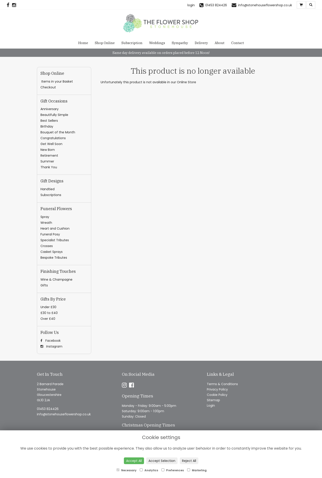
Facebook (50, 340)
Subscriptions (50, 195)
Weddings (157, 43)
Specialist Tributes (54, 240)
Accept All (134, 461)
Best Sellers (49, 120)
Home (83, 43)
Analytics (149, 470)
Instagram (51, 346)
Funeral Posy (50, 234)
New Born (47, 149)
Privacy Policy (217, 389)
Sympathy (180, 43)
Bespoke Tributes (53, 257)
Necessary (126, 470)
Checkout (48, 87)
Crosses (46, 246)
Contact (237, 43)
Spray (44, 217)
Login (211, 405)
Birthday (46, 126)
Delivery (201, 43)
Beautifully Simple (54, 115)
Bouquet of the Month (57, 132)
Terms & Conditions (222, 384)
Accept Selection (161, 461)
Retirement (49, 155)
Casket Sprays (51, 252)
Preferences (172, 470)
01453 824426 (48, 409)
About (220, 43)
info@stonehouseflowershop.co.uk (64, 414)
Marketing (197, 470)
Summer (47, 161)
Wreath (46, 222)
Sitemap (213, 400)
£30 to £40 (49, 313)
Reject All (189, 461)
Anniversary (49, 109)
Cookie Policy (217, 395)
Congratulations (53, 138)
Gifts (44, 285)
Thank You (48, 167)
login (191, 5)
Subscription (131, 43)
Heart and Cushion (55, 228)
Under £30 (48, 307)
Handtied (47, 189)
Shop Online (105, 43)
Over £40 (47, 318)
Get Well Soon (51, 144)
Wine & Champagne (56, 279)
